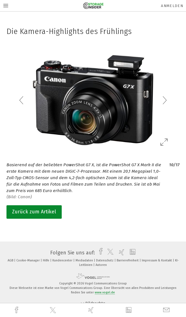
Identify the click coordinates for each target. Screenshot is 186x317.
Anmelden (172, 5)
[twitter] (53, 310)
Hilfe (46, 260)
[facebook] (17, 310)
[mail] (167, 310)
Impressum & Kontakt (157, 260)
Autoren (101, 265)
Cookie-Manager (28, 260)
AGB (11, 260)
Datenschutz (105, 260)
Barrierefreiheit (128, 260)
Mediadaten (85, 260)
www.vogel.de (105, 292)
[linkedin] (129, 310)
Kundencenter (62, 260)
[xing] (92, 310)
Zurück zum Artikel (34, 212)
